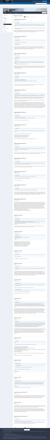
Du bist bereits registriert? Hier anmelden (36, 1)
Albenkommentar (5, 31)
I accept (27, 429)
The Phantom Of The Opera (18, 231)
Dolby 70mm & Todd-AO (17, 279)
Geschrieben (17, 21)
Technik (15, 280)
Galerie (7, 3)
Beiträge (4, 24)
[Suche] (38, 3)
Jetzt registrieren (44, 1)
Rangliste (16, 3)
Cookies (14, 438)
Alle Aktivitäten (5, 15)
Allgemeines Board (17, 20)
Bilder (4, 27)
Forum (4, 3)
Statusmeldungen (5, 18)
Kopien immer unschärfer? (18, 263)
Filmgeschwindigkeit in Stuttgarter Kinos (20, 19)
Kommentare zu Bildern (6, 28)
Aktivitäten (10, 3)
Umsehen (13, 3)
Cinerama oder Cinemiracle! (18, 215)
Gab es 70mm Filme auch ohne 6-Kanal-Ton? (20, 392)
